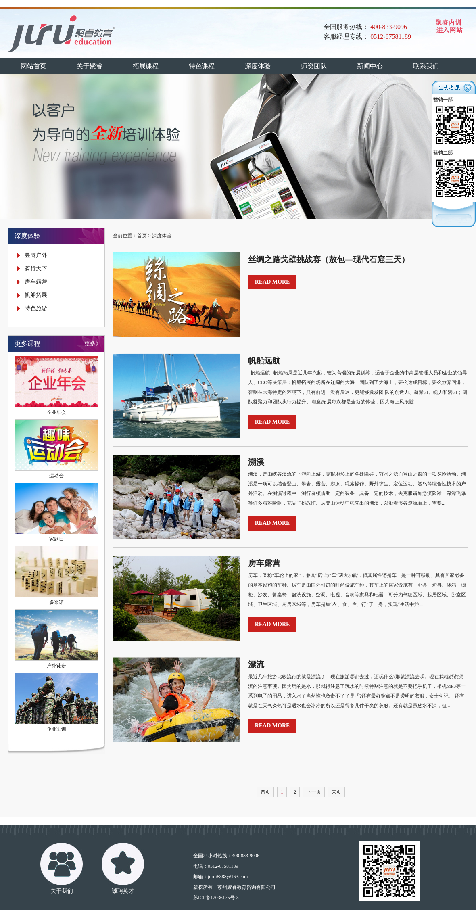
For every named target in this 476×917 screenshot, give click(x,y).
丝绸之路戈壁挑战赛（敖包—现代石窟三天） (328, 259)
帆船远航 (264, 360)
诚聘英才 (123, 891)
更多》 (92, 343)
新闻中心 (370, 66)
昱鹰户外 (36, 255)
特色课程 (202, 66)
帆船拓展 (36, 295)
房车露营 (36, 282)
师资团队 (314, 66)
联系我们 (426, 66)
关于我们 (61, 891)
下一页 (314, 792)
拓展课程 (146, 66)
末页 (336, 792)
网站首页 (33, 66)
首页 (142, 235)
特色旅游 (36, 308)
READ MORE (272, 282)
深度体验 (258, 66)
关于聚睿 (89, 66)
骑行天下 (36, 268)
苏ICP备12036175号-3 (216, 897)
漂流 (256, 664)
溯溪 (256, 461)
